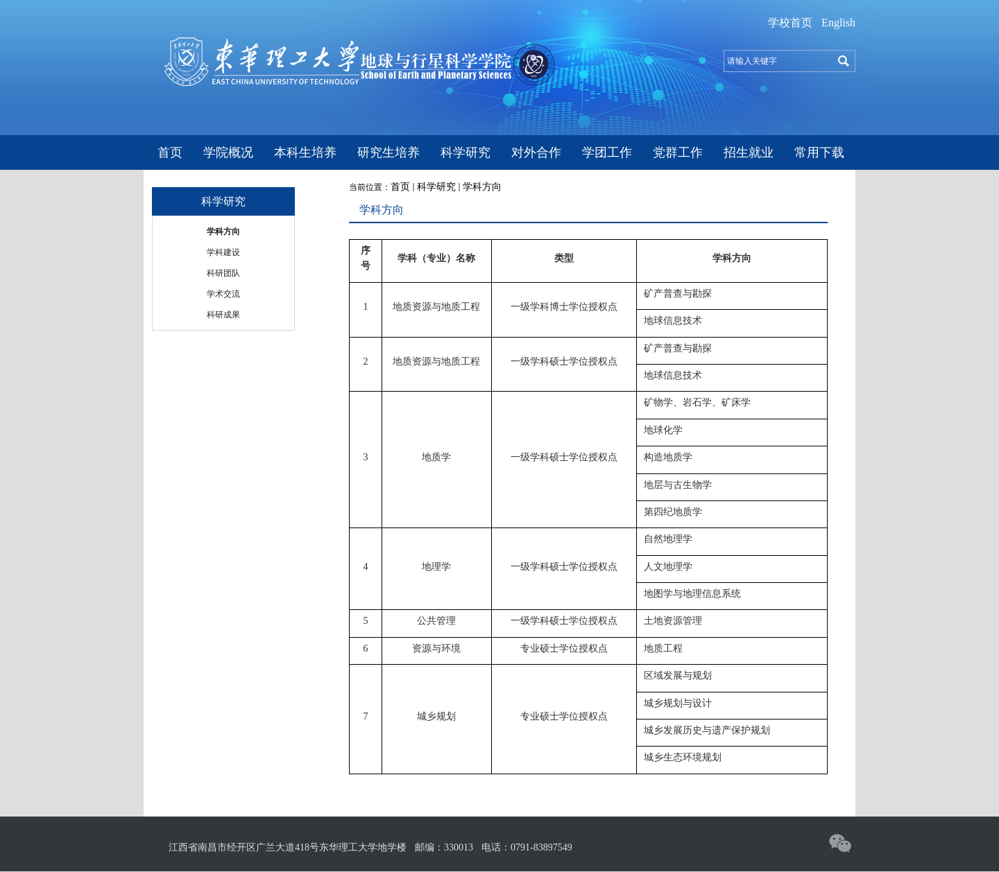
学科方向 (482, 187)
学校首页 (790, 22)
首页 (400, 187)
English (838, 22)
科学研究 (436, 187)
